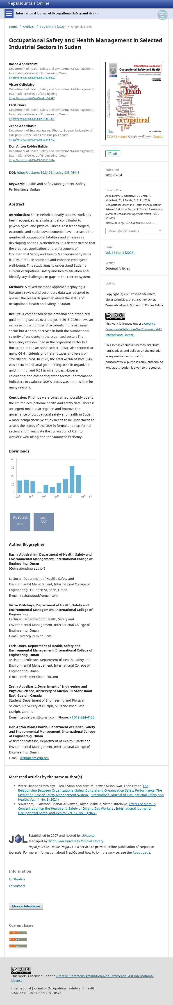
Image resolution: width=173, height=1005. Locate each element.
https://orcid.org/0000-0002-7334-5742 (32, 139)
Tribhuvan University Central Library (75, 841)
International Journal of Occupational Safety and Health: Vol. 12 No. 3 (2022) (84, 810)
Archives (28, 27)
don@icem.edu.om (34, 758)
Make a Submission (26, 906)
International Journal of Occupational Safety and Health (57, 13)
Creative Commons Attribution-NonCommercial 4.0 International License (133, 329)
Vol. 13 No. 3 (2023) (53, 27)
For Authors (17, 886)
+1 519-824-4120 (82, 717)
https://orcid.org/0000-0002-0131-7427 (32, 119)
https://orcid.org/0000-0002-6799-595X (32, 77)
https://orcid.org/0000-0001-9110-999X (32, 98)
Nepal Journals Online (28, 3)
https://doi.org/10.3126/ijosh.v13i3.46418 (48, 172)
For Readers (17, 879)
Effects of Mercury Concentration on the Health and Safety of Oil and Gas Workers (87, 806)
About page (141, 852)
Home (13, 27)
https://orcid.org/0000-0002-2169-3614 (32, 160)
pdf (114, 154)
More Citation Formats (124, 231)
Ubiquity (88, 835)
